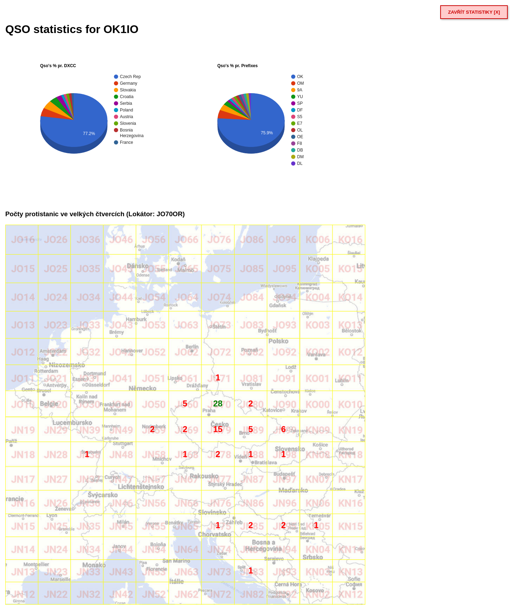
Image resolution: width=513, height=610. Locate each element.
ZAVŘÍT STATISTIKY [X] (474, 12)
